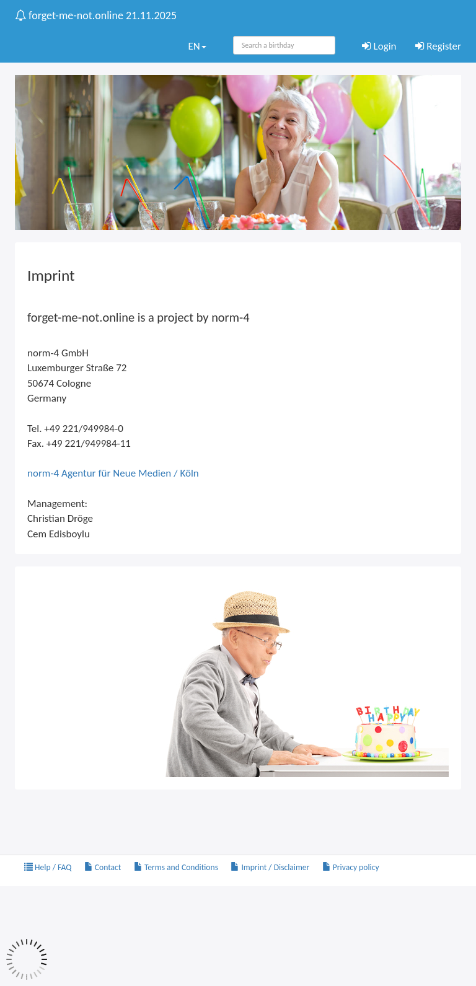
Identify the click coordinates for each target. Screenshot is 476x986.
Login (379, 46)
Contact (102, 867)
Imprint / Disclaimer (270, 867)
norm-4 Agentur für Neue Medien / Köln (113, 473)
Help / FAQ (47, 867)
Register (438, 46)
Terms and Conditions (176, 867)
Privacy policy (350, 867)
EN (197, 46)
